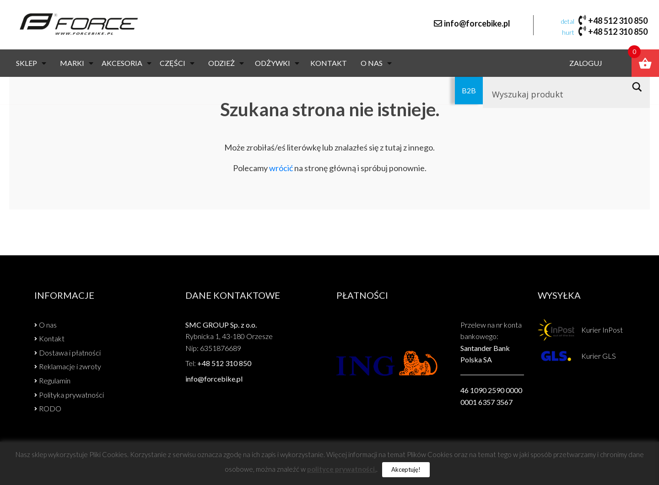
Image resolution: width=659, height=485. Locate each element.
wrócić (281, 168)
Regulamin (54, 380)
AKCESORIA (126, 63)
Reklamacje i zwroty (70, 366)
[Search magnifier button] (639, 87)
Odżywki (277, 63)
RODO (50, 408)
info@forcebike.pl (477, 24)
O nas (376, 63)
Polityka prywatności (71, 394)
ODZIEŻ (226, 63)
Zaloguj (585, 63)
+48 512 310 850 (618, 21)
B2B (469, 91)
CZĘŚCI (177, 63)
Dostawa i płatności (70, 352)
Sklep (31, 63)
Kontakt (328, 63)
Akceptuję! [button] (406, 469)
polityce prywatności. (341, 469)
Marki (76, 63)
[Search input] (556, 95)
